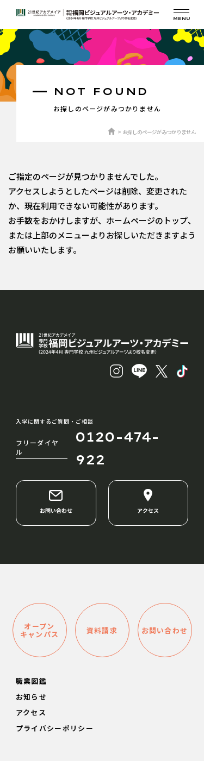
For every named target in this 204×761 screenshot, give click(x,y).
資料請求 (102, 630)
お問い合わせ (56, 501)
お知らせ (31, 696)
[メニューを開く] (181, 14)
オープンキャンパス (39, 630)
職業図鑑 (31, 681)
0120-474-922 (117, 448)
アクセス (148, 501)
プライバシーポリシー (55, 728)
